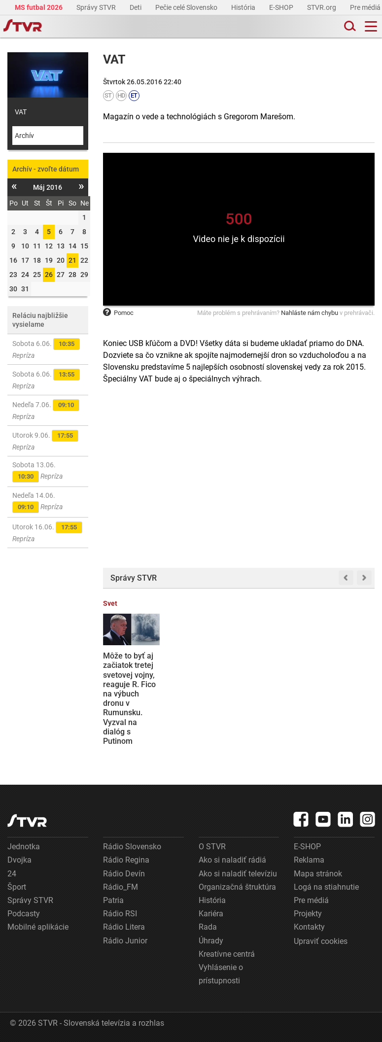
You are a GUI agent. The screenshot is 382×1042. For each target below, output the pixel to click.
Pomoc (118, 312)
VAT (21, 112)
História (244, 7)
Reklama (309, 860)
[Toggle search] (349, 26)
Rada (208, 927)
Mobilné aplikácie (38, 927)
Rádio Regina (126, 860)
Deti (136, 7)
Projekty (308, 913)
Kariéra (211, 913)
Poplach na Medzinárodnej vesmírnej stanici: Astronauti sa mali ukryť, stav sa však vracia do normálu (273, 689)
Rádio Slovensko (132, 846)
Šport (16, 887)
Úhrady (211, 940)
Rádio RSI (120, 913)
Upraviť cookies (320, 941)
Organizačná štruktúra (237, 887)
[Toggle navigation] (371, 26)
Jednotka (23, 846)
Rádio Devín (124, 873)
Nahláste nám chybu (309, 312)
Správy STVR (96, 7)
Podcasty (23, 913)
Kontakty (309, 927)
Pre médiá (366, 7)
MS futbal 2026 (39, 7)
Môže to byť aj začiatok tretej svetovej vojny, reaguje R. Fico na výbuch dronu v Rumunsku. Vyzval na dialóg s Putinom (129, 698)
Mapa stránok (318, 873)
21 (72, 260)
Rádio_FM (120, 887)
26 (49, 274)
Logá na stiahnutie (326, 887)
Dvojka (19, 860)
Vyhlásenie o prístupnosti (221, 974)
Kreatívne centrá (227, 954)
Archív (24, 135)
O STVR (212, 846)
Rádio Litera (124, 927)
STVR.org (322, 7)
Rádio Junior (125, 940)
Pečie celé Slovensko (187, 7)
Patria (113, 900)
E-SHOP (282, 7)
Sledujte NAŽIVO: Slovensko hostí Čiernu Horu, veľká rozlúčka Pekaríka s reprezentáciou (202, 684)
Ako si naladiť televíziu (238, 873)
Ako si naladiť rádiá (232, 860)
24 (11, 873)
